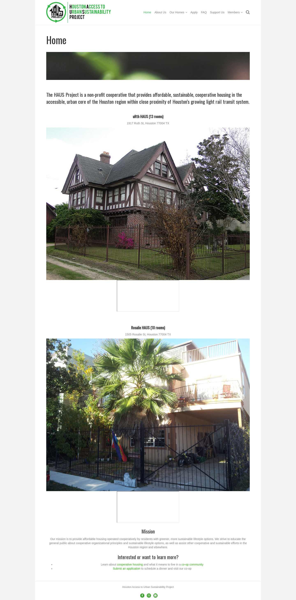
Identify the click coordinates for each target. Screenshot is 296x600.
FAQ (204, 12)
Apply (194, 12)
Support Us (217, 12)
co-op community (193, 564)
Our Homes (177, 12)
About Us (160, 12)
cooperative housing (130, 564)
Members (234, 12)
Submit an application (126, 568)
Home (147, 12)
